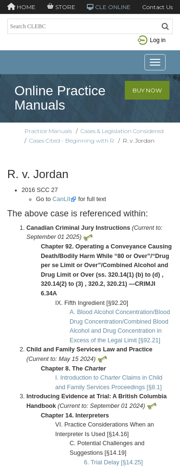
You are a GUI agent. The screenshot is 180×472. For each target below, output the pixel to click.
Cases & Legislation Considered (122, 131)
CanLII (61, 199)
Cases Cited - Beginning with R (71, 140)
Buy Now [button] (147, 90)
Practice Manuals (48, 131)
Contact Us (157, 7)
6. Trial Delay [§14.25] (113, 462)
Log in (152, 40)
